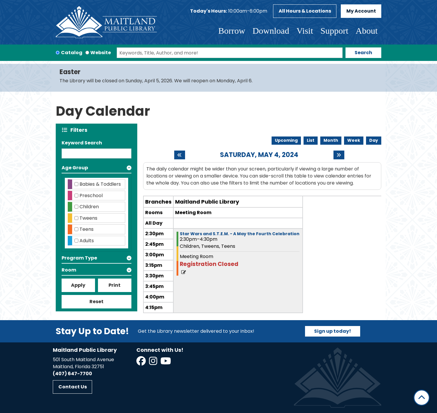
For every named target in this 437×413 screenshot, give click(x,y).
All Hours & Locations (305, 11)
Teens (86, 229)
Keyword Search (82, 142)
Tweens (88, 218)
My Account (361, 11)
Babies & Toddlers (100, 184)
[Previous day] (179, 155)
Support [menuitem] (334, 30)
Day (373, 140)
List (310, 140)
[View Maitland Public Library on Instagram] (153, 362)
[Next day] (338, 155)
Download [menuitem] (271, 30)
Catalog (71, 52)
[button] (228, 11)
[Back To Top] (422, 398)
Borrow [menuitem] (231, 30)
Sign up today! (332, 331)
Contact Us (72, 386)
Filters (80, 130)
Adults (86, 240)
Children (89, 206)
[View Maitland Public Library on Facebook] (141, 362)
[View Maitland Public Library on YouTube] (166, 362)
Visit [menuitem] (305, 30)
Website (100, 52)
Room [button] (69, 270)
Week (353, 140)
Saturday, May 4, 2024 (259, 155)
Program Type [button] (79, 258)
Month (330, 140)
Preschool (91, 195)
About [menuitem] (367, 30)
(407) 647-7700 (72, 373)
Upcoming (286, 140)
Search (363, 52)
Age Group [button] (75, 167)
